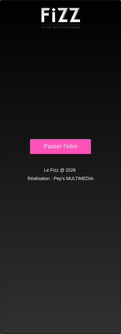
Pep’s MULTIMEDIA (74, 178)
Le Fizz (61, 18)
